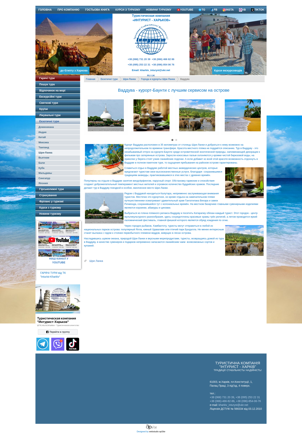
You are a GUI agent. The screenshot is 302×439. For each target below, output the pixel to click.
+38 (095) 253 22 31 (139, 64)
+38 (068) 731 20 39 (139, 59)
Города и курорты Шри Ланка (158, 79)
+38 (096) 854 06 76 (163, 64)
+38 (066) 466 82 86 (163, 59)
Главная (90, 79)
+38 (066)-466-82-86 (222, 401)
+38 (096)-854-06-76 (248, 401)
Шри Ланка (96, 260)
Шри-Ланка (129, 79)
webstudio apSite (157, 431)
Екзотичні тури (109, 79)
